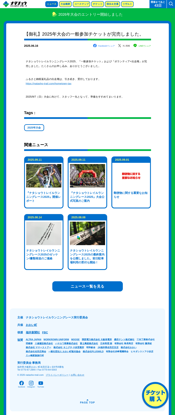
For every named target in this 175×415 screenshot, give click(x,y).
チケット (97, 4)
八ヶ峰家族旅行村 (35, 355)
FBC (45, 332)
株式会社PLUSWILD (93, 351)
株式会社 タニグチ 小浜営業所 (68, 347)
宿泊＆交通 (112, 4)
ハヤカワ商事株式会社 (66, 343)
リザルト (127, 4)
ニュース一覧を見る (87, 286)
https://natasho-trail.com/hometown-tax (48, 83)
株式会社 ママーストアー (38, 347)
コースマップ (81, 4)
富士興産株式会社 (89, 343)
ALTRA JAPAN (33, 339)
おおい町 (31, 324)
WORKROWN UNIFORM (56, 339)
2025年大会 (34, 127)
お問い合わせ (77, 375)
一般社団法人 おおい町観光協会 (64, 351)
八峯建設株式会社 (44, 343)
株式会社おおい (129, 347)
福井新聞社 (33, 332)
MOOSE (75, 339)
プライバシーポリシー (57, 375)
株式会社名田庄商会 (36, 351)
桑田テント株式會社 (124, 339)
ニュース (51, 4)
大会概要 (65, 4)
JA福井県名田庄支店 (108, 347)
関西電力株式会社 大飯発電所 (97, 339)
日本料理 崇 (106, 343)
